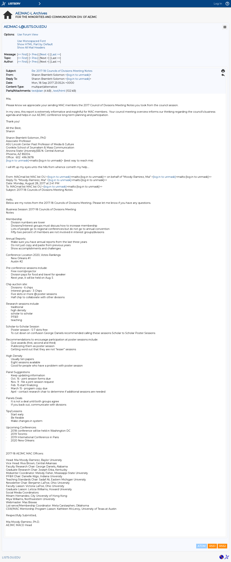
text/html (59, 90)
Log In (218, 3)
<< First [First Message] (22, 54)
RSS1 (212, 546)
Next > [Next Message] (44, 54)
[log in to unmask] (78, 74)
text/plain (37, 90)
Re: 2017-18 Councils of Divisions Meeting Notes (62, 71)
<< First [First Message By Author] (22, 61)
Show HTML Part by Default (35, 44)
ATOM (202, 546)
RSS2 (222, 546)
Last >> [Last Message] (55, 54)
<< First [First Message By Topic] (22, 58)
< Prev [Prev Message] (34, 54)
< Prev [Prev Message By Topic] (34, 58)
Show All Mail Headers (31, 47)
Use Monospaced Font (31, 41)
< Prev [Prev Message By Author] (34, 61)
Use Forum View (27, 34)
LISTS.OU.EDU (11, 557)
